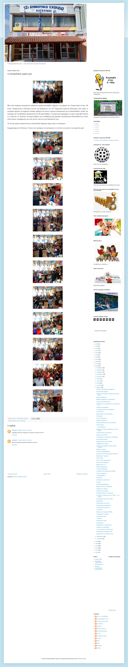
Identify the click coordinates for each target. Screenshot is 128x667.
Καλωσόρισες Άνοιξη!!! (102, 439)
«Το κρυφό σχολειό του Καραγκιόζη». (105, 409)
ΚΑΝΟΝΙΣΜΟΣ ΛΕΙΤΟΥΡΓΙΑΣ (98, 569)
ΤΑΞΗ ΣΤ (97, 133)
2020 (96, 357)
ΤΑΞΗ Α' (97, 124)
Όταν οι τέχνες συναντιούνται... (104, 460)
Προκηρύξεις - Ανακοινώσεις (98, 562)
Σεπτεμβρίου (100, 374)
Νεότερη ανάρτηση (12, 474)
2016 (96, 366)
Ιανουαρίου (99, 538)
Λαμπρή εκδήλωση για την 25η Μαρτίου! (106, 422)
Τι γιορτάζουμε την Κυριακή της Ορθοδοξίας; (107, 437)
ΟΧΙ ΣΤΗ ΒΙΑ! (99, 458)
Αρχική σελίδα (46, 474)
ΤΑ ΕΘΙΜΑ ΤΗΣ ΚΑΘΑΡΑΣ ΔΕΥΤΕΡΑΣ (105, 471)
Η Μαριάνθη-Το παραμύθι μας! (104, 525)
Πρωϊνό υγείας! (100, 425)
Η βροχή (98, 482)
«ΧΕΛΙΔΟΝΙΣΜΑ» (100, 475)
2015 (96, 541)
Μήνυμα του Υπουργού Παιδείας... (104, 512)
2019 (96, 359)
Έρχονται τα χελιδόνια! (102, 435)
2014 (96, 543)
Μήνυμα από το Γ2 (101, 464)
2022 (96, 352)
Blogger (84, 658)
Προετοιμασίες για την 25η (102, 503)
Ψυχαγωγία (22, 420)
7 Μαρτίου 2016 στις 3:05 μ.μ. (25, 430)
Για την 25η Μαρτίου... (101, 418)
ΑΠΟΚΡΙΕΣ (99, 477)
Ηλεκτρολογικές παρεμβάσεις (103, 505)
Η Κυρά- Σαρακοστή (101, 473)
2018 (96, 361)
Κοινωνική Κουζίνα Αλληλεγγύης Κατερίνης (106, 453)
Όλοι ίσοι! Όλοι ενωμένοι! (102, 462)
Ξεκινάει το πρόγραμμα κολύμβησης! (105, 389)
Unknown (14, 430)
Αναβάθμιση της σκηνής (102, 443)
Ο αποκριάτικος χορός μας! (103, 507)
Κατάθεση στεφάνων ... (102, 420)
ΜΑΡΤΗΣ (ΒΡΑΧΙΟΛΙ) (101, 467)
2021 (96, 355)
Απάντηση (14, 435)
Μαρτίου (99, 387)
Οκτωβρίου (99, 372)
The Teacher (100, 623)
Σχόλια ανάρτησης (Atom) (20, 476)
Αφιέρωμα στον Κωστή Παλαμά (104, 441)
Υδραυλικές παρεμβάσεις (102, 407)
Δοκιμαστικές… (100, 501)
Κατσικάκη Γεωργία (101, 636)
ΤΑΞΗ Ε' (97, 131)
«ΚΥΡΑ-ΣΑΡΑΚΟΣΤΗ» (101, 469)
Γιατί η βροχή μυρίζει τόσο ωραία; (104, 499)
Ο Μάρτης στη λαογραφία (102, 527)
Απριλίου (99, 385)
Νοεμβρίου (99, 370)
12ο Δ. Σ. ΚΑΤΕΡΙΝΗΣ (102, 616)
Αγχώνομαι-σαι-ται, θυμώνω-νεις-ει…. (105, 533)
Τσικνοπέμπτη (99, 523)
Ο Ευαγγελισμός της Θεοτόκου (104, 432)
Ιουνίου (99, 381)
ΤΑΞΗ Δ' (97, 129)
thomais (99, 648)
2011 (96, 550)
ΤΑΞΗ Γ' (97, 127)
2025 (96, 346)
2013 (96, 545)
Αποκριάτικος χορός (101, 516)
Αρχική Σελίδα (98, 559)
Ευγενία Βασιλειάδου (102, 631)
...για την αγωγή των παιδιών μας (104, 529)
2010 (96, 552)
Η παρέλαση (99, 416)
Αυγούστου (99, 376)
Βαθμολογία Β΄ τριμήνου (102, 456)
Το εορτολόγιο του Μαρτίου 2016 (104, 531)
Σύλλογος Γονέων (16, 420)
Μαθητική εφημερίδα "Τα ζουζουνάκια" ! (106, 399)
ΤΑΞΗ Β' (97, 125)
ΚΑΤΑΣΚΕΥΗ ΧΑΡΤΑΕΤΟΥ (103, 480)
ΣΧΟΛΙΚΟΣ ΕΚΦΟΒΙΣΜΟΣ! (103, 451)
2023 (96, 350)
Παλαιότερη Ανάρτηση (82, 474)
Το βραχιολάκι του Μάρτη (102, 514)
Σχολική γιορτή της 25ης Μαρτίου (104, 414)
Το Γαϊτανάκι (99, 509)
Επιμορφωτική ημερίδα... (102, 391)
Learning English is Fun (102, 619)
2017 (96, 363)
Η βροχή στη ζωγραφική (102, 491)
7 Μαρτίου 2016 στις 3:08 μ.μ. (25, 440)
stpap (98, 643)
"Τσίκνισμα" (99, 518)
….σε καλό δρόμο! (100, 427)
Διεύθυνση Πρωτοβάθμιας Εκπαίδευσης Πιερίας (107, 140)
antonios (99, 638)
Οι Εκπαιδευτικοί (99, 564)
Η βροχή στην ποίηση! (101, 488)
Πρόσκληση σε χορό (101, 520)
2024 (96, 348)
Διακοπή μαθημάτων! (101, 397)
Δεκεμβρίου (100, 367)
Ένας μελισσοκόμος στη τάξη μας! (104, 493)
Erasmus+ (97, 566)
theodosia (99, 645)
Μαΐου (98, 383)
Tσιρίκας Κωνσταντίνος (102, 621)
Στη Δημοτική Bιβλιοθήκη (102, 484)
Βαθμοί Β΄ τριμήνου (101, 449)
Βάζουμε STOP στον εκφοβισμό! (104, 486)
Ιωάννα (98, 633)
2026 (96, 344)
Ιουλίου (99, 378)
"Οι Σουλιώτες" (100, 411)
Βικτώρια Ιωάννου (101, 628)
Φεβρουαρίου (100, 536)
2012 (96, 548)
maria (98, 640)
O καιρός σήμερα (112, 610)
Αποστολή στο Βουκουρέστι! (103, 401)
